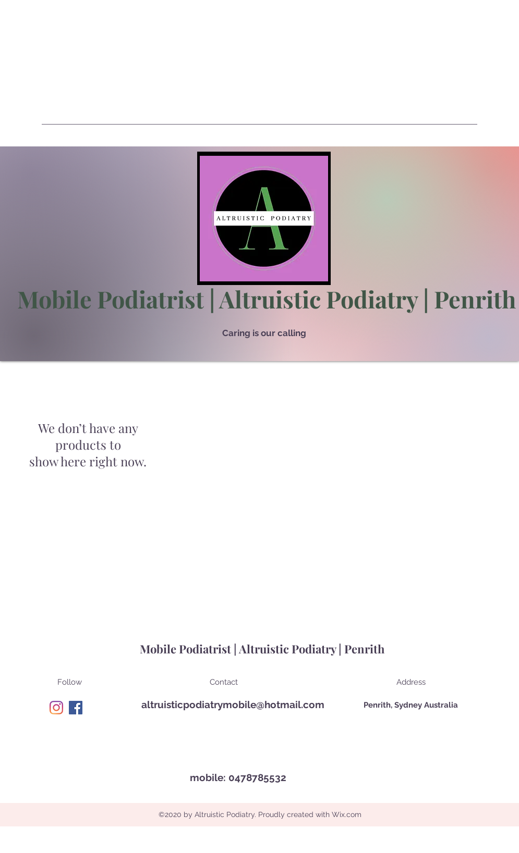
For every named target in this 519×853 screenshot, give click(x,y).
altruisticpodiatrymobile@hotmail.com (232, 704)
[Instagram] (56, 707)
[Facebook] (75, 707)
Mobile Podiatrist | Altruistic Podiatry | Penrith (266, 298)
